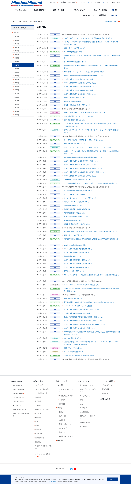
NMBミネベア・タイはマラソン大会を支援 (78, 306)
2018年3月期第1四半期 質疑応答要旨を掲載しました (81, 161)
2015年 (17, 72)
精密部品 (38, 417)
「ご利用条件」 (53, 481)
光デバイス (39, 430)
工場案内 (62, 400)
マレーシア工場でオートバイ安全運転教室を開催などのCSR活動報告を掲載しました (91, 276)
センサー (38, 413)
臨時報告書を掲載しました (73, 205)
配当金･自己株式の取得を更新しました (77, 224)
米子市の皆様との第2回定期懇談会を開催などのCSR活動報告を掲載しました (89, 302)
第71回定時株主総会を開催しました (76, 216)
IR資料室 (62, 420)
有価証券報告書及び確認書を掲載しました (78, 209)
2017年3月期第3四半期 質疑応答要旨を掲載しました (81, 309)
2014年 (17, 76)
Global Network (19, 393)
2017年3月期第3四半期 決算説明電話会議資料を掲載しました (84, 324)
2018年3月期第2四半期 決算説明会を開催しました (80, 86)
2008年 (17, 97)
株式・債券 (63, 416)
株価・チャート (64, 432)
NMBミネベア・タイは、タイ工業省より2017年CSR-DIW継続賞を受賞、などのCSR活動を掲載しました (90, 125)
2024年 (17, 40)
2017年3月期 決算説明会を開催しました (77, 260)
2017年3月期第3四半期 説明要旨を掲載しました (80, 313)
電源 (36, 421)
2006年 (17, 104)
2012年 (17, 83)
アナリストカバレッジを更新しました (76, 202)
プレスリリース (88, 15)
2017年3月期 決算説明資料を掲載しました (78, 264)
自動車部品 (39, 434)
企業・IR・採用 (58, 10)
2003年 (17, 115)
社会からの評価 (85, 422)
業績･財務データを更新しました (74, 48)
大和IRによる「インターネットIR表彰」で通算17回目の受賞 (84, 72)
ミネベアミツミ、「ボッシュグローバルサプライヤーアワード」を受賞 (87, 147)
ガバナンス (83, 408)
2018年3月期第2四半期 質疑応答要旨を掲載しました (81, 79)
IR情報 (59, 408)
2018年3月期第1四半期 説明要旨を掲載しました (80, 165)
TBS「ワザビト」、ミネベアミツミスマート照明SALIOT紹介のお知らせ (88, 38)
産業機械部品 (39, 438)
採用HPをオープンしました (73, 348)
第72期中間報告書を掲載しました (75, 62)
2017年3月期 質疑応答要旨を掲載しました (78, 249)
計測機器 (38, 405)
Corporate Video (18, 401)
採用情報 (61, 440)
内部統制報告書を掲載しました (74, 213)
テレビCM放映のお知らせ (72, 338)
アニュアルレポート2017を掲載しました (77, 194)
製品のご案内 (39, 10)
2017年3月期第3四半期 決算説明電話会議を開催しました (83, 321)
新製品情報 (102, 15)
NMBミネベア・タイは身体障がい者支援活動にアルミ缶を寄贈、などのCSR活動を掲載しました (91, 152)
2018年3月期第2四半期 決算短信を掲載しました (80, 94)
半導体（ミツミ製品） (42, 409)
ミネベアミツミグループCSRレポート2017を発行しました (83, 140)
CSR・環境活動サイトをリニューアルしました (79, 116)
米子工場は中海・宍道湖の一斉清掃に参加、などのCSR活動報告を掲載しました (90, 231)
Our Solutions (17, 385)
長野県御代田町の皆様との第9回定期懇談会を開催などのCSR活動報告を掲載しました (92, 240)
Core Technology (18, 389)
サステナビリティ (79, 10)
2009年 (17, 93)
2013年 (17, 79)
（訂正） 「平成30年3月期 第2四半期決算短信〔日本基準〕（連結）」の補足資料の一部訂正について (91, 43)
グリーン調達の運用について (73, 352)
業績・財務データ (65, 424)
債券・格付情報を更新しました (74, 120)
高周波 (37, 425)
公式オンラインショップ (69, 2)
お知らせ (114, 15)
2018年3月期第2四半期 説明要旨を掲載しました (80, 83)
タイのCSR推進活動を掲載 (73, 52)
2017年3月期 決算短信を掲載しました (76, 267)
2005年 (17, 108)
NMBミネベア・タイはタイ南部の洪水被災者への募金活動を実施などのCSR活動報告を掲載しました (91, 290)
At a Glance (16, 405)
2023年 (17, 44)
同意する (112, 479)
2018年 (17, 61)
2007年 (17, 100)
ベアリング (39, 385)
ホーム (13, 21)
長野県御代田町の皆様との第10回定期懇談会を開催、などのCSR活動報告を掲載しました (91, 67)
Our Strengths (21, 10)
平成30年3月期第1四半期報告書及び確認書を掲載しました (83, 157)
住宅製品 (38, 442)
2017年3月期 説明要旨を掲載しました (76, 252)
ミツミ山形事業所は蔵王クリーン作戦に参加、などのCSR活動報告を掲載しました (91, 183)
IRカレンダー (63, 428)
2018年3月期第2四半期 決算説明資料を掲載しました (81, 90)
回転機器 (38, 397)
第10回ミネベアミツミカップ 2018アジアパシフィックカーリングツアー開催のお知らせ (91, 131)
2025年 (17, 37)
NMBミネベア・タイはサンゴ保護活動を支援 (79, 355)
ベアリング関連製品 (42, 389)
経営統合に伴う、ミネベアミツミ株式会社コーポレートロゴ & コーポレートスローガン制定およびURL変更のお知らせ (91, 343)
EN (107, 2)
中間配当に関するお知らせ (73, 101)
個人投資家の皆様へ (66, 436)
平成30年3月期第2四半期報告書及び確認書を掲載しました (83, 75)
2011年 (17, 86)
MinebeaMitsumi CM (19, 409)
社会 (81, 404)
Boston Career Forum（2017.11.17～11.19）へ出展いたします (84, 112)
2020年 (17, 54)
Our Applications (18, 397)
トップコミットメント (87, 385)
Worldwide (54, 2)
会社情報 (60, 385)
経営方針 (62, 412)
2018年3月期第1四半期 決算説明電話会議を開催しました (83, 168)
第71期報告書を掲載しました (73, 220)
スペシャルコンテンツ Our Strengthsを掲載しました (81, 285)
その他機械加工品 (41, 393)
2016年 (17, 68)
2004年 (17, 111)
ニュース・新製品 (100, 10)
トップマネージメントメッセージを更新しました (80, 198)
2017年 (17, 65)
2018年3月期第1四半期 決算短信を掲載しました (80, 176)
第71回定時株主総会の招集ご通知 (75, 245)
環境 (81, 400)
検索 (116, 10)
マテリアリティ (85, 396)
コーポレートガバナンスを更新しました (77, 179)
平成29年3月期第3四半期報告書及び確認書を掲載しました (83, 317)
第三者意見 (83, 427)
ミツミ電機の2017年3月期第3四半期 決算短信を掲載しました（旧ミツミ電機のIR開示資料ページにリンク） (92, 333)
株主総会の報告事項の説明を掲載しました (78, 191)
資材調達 (62, 404)
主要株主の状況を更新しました (74, 98)
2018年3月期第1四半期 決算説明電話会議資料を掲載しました (84, 172)
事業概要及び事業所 (66, 396)
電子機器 (38, 401)
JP (104, 2)
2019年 (17, 58)
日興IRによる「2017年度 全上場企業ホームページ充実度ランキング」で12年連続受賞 (92, 57)
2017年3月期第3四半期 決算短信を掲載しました (80, 328)
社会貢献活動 (84, 412)
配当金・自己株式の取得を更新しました (77, 105)
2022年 (17, 47)
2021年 (17, 51)
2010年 (17, 90)
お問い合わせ (116, 2)
